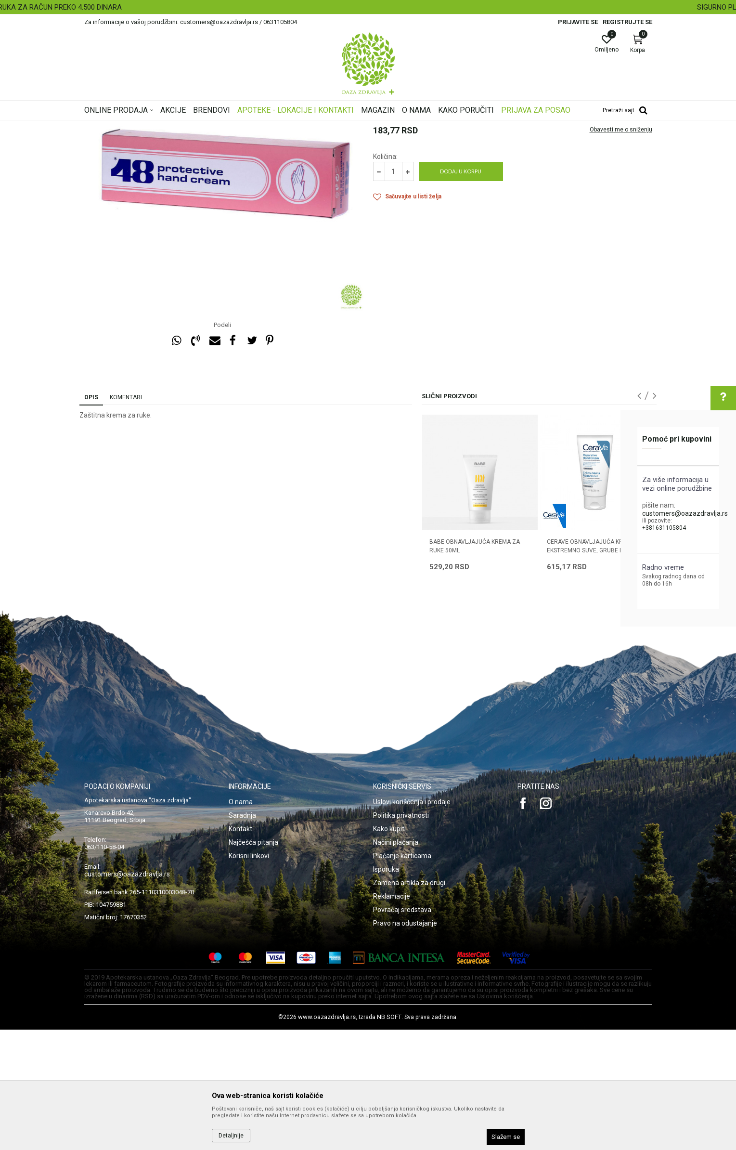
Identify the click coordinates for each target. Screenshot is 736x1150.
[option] (368, 7)
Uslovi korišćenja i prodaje (412, 922)
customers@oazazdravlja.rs (685, 513)
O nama (241, 922)
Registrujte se (627, 22)
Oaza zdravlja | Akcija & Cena (123, 126)
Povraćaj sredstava (402, 1030)
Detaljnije (231, 1135)
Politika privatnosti (401, 936)
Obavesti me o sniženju (621, 250)
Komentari (126, 517)
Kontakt (240, 949)
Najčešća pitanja (253, 963)
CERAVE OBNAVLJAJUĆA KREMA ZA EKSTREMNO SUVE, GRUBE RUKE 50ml (595, 671)
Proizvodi (181, 126)
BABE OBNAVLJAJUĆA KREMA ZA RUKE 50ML (474, 666)
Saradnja (242, 936)
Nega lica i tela (221, 126)
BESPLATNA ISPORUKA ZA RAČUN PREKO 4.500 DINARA (367, 7)
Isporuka (386, 989)
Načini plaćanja (395, 963)
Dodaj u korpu (460, 291)
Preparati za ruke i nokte (280, 126)
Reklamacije (391, 1016)
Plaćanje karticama (402, 976)
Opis (91, 517)
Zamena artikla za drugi (409, 1003)
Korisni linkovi (249, 976)
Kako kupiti (389, 949)
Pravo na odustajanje (405, 1043)
